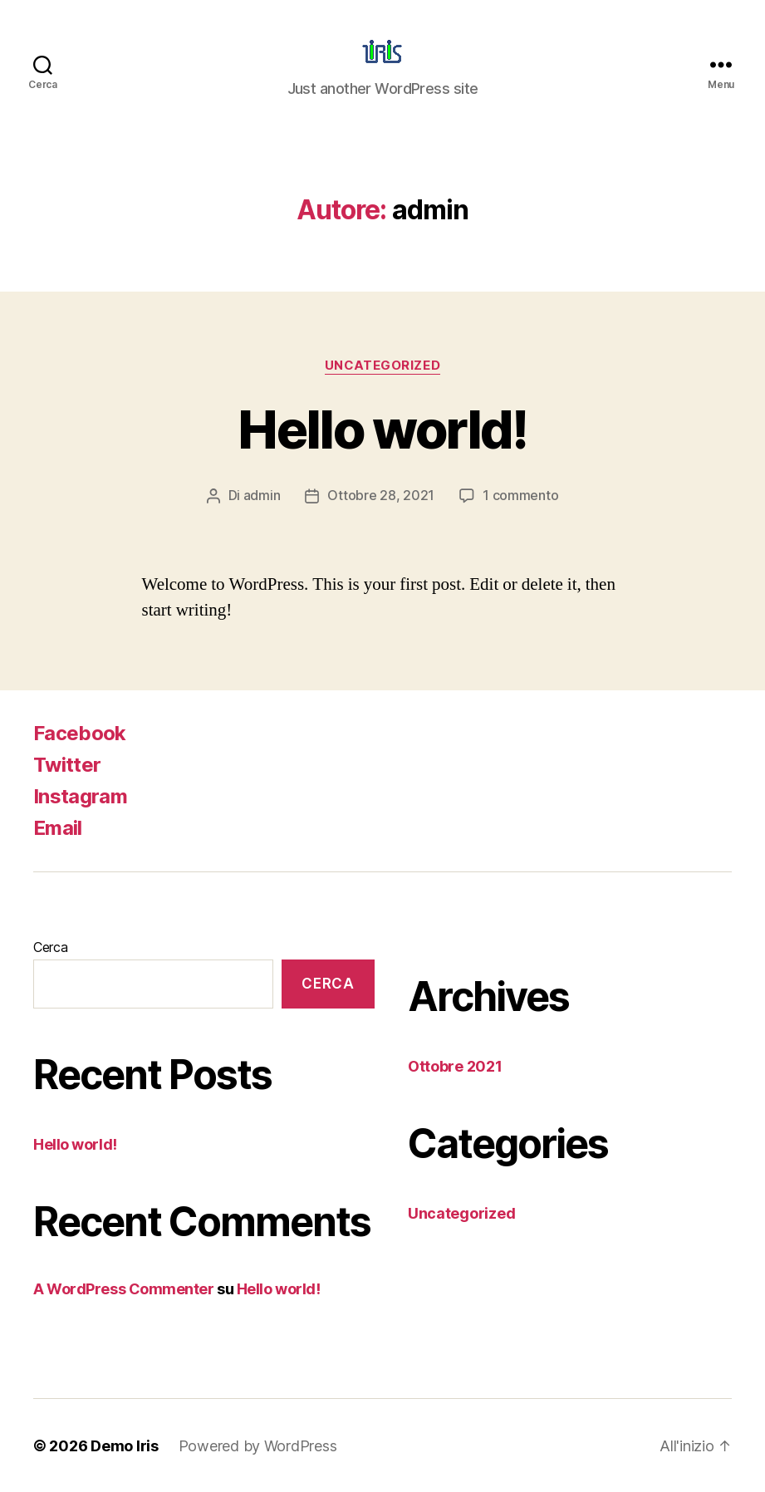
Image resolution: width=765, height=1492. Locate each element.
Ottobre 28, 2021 (380, 495)
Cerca (50, 946)
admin (262, 495)
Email (57, 827)
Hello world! (382, 429)
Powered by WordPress (258, 1445)
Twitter (67, 764)
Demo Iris (125, 1445)
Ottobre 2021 (455, 1065)
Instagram (80, 795)
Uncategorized (382, 365)
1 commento (520, 495)
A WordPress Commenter (123, 1288)
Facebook (79, 732)
